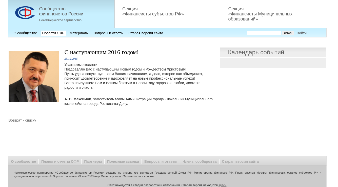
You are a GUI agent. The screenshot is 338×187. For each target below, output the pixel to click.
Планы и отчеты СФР (60, 161)
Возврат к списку (22, 120)
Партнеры (93, 161)
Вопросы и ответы (109, 33)
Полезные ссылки (123, 161)
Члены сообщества (199, 161)
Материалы (79, 33)
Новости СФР (53, 33)
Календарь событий (256, 52)
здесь (222, 185)
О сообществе (25, 33)
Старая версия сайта (146, 33)
